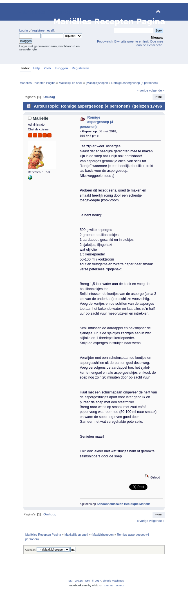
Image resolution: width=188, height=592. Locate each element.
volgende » (157, 90)
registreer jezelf (43, 30)
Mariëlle (40, 118)
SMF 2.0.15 (75, 580)
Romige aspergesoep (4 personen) (96, 121)
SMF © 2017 (93, 580)
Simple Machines (113, 580)
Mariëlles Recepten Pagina (57, 11)
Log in (23, 30)
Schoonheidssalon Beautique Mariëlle (124, 504)
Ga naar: (30, 549)
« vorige (142, 90)
